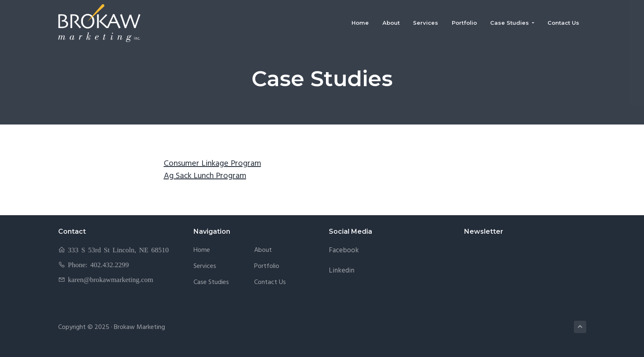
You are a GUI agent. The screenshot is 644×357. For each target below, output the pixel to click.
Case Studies (211, 282)
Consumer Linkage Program (212, 163)
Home (201, 250)
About (263, 250)
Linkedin (341, 270)
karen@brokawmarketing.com (110, 279)
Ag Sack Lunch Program (205, 176)
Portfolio (266, 266)
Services (204, 266)
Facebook (344, 250)
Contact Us (270, 282)
